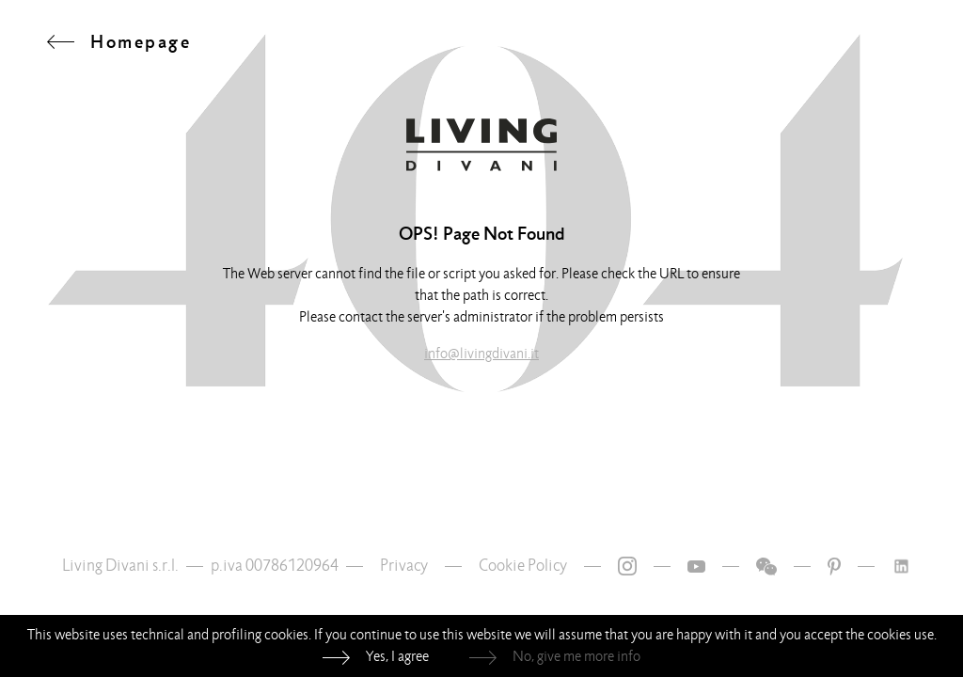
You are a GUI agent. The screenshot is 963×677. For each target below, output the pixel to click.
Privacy (404, 565)
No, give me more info (576, 656)
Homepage (140, 41)
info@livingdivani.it (481, 353)
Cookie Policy (523, 565)
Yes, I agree (397, 656)
